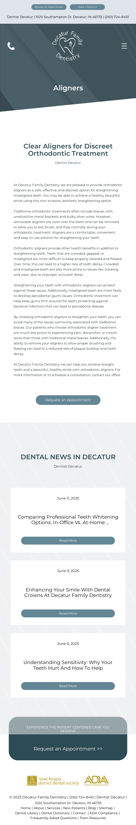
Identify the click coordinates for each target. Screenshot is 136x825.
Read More (69, 541)
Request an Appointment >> (68, 749)
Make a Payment (87, 6)
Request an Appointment (49, 6)
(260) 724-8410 (117, 17)
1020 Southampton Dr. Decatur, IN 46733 (69, 17)
